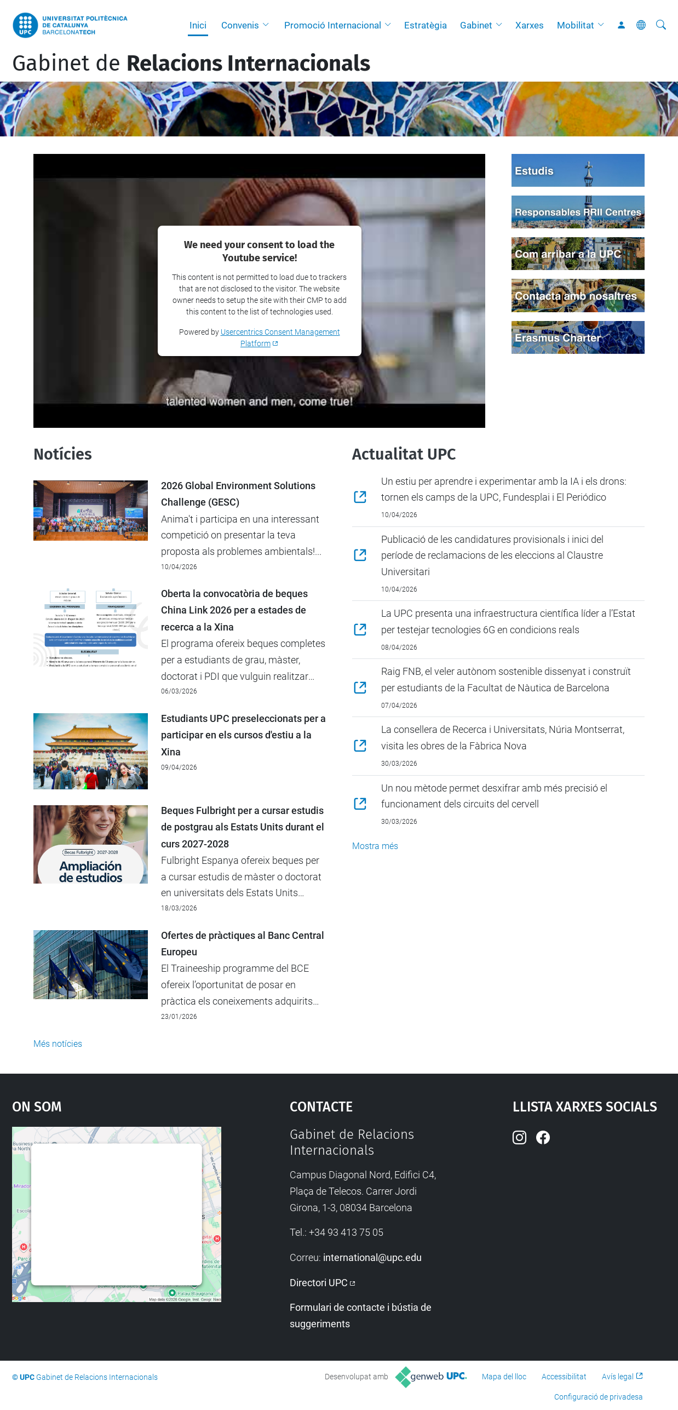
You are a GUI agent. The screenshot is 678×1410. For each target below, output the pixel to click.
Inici (197, 25)
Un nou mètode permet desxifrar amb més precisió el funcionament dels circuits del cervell (494, 796)
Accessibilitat (564, 1376)
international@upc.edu (372, 1257)
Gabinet (476, 25)
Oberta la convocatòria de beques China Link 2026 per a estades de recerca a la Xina (234, 610)
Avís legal (618, 1376)
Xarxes (529, 25)
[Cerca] (661, 25)
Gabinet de (191, 63)
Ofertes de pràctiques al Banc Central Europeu (242, 944)
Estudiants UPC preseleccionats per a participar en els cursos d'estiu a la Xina (243, 735)
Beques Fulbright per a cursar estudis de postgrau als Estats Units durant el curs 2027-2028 (242, 827)
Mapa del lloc (504, 1376)
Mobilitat (575, 25)
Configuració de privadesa (598, 1396)
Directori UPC (319, 1282)
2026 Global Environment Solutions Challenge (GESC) (238, 494)
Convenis (240, 25)
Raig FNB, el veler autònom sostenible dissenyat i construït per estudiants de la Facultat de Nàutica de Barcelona (506, 679)
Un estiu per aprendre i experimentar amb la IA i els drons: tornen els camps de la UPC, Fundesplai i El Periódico (504, 489)
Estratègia (425, 25)
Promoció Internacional (332, 25)
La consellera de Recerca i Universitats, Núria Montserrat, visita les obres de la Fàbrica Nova (502, 738)
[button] (268, 25)
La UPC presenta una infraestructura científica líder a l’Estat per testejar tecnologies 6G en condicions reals (508, 621)
